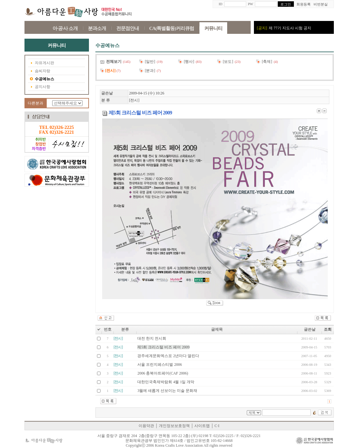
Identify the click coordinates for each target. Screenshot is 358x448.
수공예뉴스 (42, 79)
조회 (328, 329)
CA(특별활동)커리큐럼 (171, 28)
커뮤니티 (213, 28)
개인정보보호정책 (174, 426)
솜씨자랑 (40, 71)
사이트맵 (202, 426)
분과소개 (97, 28)
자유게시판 (42, 63)
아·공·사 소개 (65, 28)
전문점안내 (127, 28)
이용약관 (146, 426)
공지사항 (40, 87)
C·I (217, 426)
